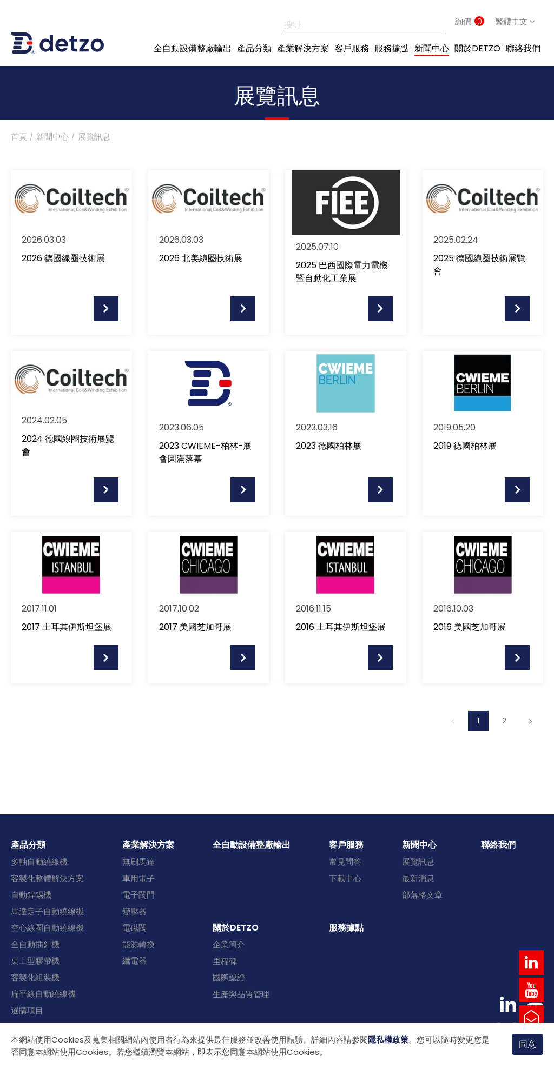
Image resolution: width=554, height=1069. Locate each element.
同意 (527, 1044)
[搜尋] (351, 21)
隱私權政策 (388, 1039)
